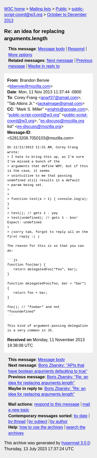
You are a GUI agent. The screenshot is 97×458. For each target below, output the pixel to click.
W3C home (14, 9)
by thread (17, 421)
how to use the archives (41, 427)
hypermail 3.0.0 (75, 443)
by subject (38, 421)
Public (61, 9)
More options (20, 55)
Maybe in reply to (44, 66)
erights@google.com (66, 109)
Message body (51, 49)
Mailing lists (40, 9)
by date (80, 416)
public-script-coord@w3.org (34, 115)
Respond (76, 49)
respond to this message (56, 404)
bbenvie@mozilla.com (30, 86)
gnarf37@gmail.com (59, 97)
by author (59, 421)
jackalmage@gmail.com (60, 103)
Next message (60, 60)
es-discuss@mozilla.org (62, 121)
